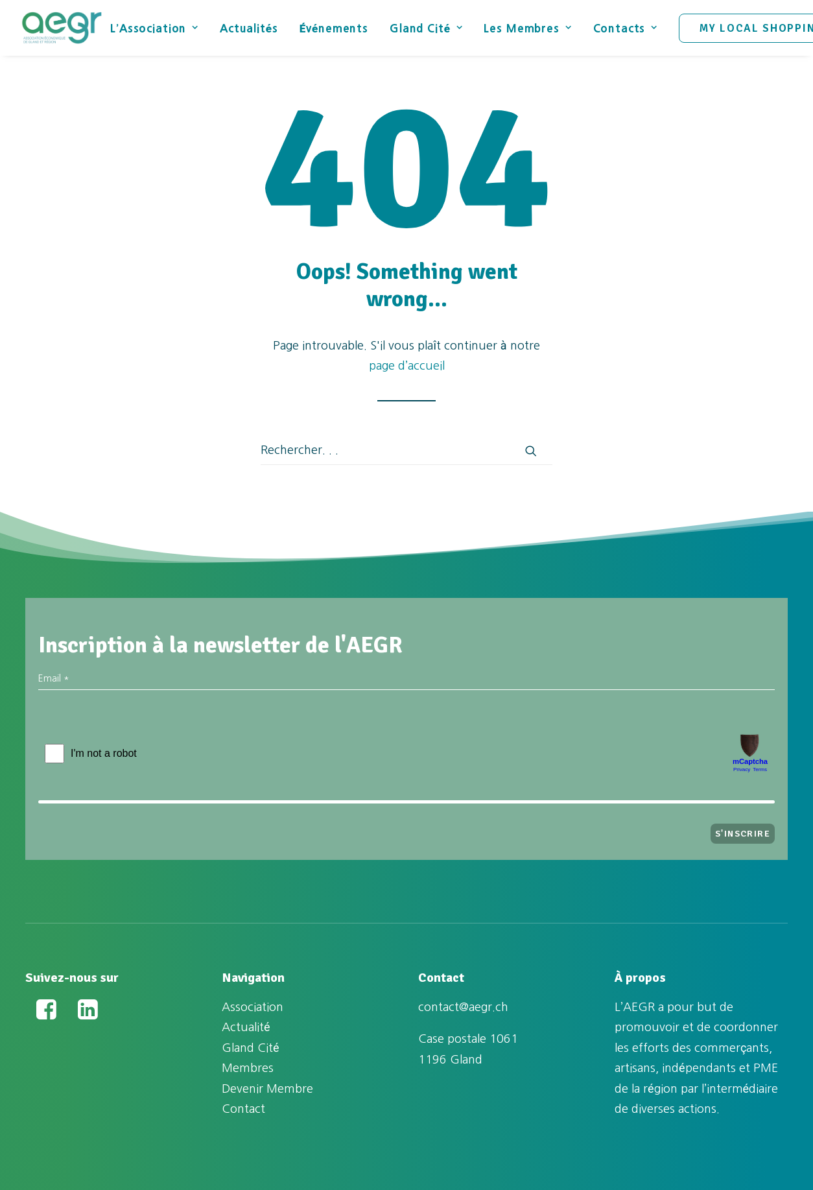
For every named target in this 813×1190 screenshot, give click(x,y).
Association (252, 1007)
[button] (530, 450)
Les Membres (527, 28)
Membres (248, 1068)
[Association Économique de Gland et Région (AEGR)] (61, 28)
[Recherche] (406, 450)
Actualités (249, 28)
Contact (243, 1109)
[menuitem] (158, 28)
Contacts (625, 28)
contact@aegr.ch (463, 1007)
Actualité (246, 1027)
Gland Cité (426, 28)
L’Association (154, 28)
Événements (334, 28)
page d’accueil (407, 366)
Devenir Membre (267, 1089)
